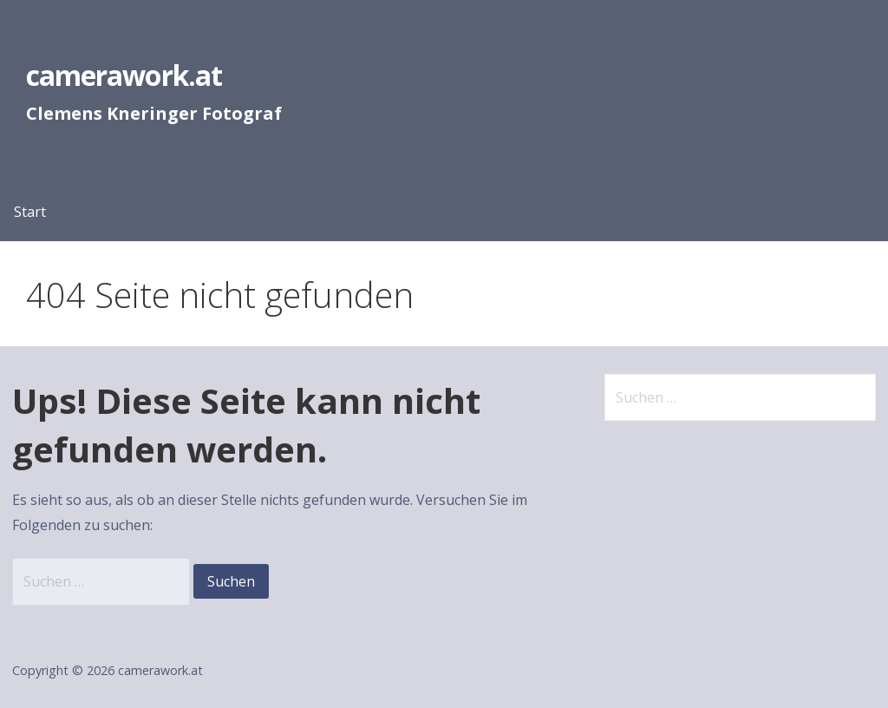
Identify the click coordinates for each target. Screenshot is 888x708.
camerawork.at (124, 75)
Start (30, 211)
